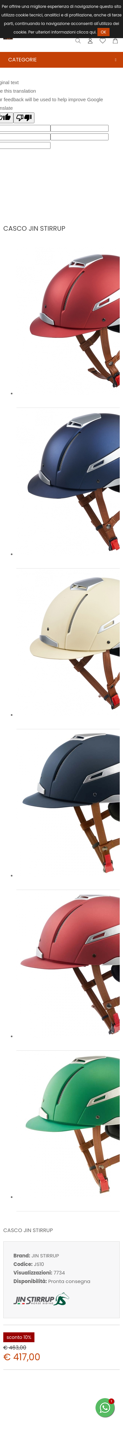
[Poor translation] (23, 117)
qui (93, 32)
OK (103, 32)
